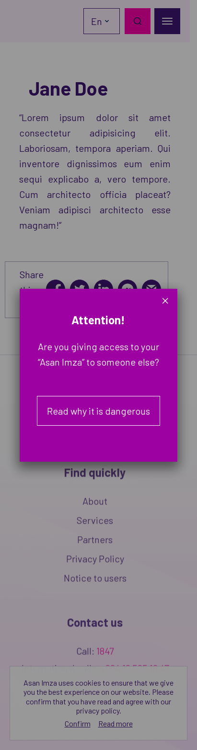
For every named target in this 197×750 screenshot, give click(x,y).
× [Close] (165, 300)
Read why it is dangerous (98, 411)
